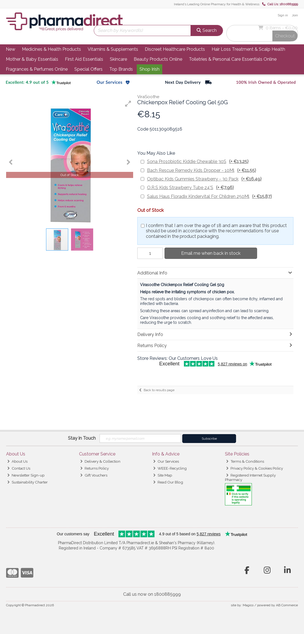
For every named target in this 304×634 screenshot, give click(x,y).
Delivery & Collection (100, 461)
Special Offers (88, 69)
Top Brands (121, 69)
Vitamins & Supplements (113, 49)
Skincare (118, 59)
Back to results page (159, 390)
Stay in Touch (82, 438)
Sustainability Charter (27, 482)
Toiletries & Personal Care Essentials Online (233, 59)
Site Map (162, 475)
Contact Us (18, 468)
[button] (128, 103)
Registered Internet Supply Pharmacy (250, 477)
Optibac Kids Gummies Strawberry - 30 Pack (204, 179)
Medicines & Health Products (51, 49)
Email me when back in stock (210, 253)
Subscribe (209, 439)
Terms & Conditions (245, 461)
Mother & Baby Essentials (32, 59)
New (10, 49)
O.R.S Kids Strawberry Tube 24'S (190, 187)
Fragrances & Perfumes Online (37, 69)
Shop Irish (149, 69)
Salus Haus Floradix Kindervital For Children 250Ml (209, 196)
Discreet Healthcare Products (175, 49)
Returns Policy (94, 468)
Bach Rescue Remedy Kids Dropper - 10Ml (201, 170)
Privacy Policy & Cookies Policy (254, 468)
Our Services (166, 461)
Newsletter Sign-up (26, 475)
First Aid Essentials (84, 59)
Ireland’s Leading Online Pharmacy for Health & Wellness (216, 4)
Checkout (285, 36)
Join (295, 15)
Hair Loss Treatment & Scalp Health (248, 49)
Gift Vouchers (93, 475)
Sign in (283, 15)
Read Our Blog (168, 482)
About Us (17, 461)
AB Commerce (287, 605)
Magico (248, 605)
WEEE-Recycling (170, 468)
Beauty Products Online (158, 59)
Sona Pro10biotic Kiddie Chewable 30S (198, 161)
